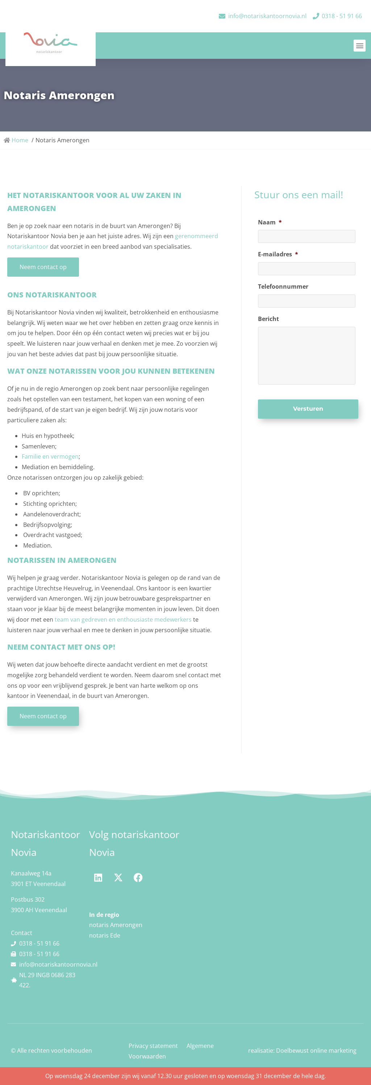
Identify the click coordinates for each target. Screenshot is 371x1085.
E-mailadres (278, 254)
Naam (270, 222)
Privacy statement (153, 1046)
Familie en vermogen (50, 456)
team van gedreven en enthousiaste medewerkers (122, 619)
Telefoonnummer (283, 286)
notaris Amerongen (115, 925)
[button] (360, 46)
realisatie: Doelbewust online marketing (302, 1050)
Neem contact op (43, 267)
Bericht (268, 319)
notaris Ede (104, 935)
